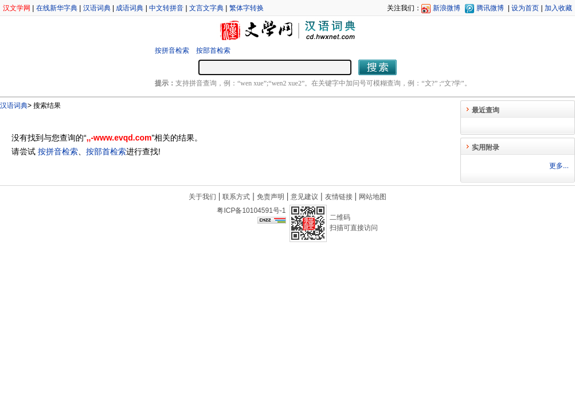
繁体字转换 (246, 8)
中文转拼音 (166, 8)
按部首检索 (213, 50)
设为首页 (525, 8)
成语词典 (129, 8)
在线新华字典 (56, 8)
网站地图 (372, 197)
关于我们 (202, 197)
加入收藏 (558, 8)
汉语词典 (97, 8)
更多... (559, 166)
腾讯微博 (490, 8)
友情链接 (339, 197)
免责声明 (270, 197)
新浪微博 (446, 8)
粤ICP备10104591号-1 (251, 210)
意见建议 (304, 197)
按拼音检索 (172, 50)
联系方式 (236, 197)
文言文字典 (206, 8)
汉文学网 (16, 8)
